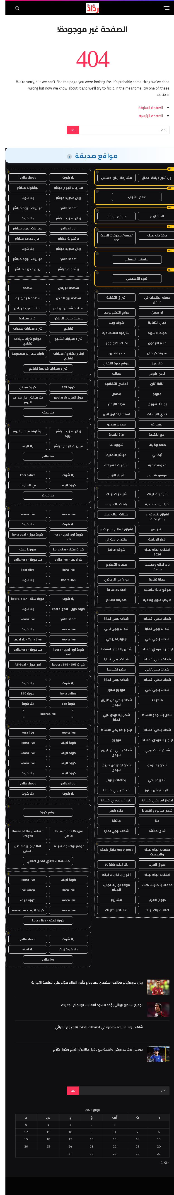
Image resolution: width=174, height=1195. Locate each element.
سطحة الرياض (63, 288)
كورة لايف (63, 485)
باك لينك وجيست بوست (151, 567)
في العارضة (22, 485)
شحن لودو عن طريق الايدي (111, 767)
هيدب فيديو (111, 424)
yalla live (42, 456)
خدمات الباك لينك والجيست (152, 852)
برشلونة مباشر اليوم (22, 431)
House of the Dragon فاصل (63, 833)
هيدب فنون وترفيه (152, 600)
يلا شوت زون (63, 949)
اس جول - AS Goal (22, 664)
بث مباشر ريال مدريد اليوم (22, 399)
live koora (22, 890)
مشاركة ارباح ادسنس (111, 178)
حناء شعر (111, 810)
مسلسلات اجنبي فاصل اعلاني (42, 861)
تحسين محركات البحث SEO (111, 237)
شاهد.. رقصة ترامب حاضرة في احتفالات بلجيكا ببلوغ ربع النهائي (93, 1027)
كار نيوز (151, 363)
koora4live (22, 475)
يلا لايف (42, 412)
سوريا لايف (22, 549)
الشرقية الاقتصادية (111, 333)
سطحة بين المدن (63, 298)
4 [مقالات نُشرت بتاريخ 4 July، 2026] (43, 1125)
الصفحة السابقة (145, 107)
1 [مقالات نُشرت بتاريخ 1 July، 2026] (109, 1125)
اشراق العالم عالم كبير (111, 529)
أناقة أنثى (152, 384)
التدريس (151, 529)
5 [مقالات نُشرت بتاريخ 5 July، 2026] (21, 1125)
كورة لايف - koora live (22, 910)
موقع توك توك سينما (63, 846)
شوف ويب (111, 323)
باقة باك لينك (152, 235)
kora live (63, 570)
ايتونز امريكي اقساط (111, 730)
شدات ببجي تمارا (111, 618)
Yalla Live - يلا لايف (22, 639)
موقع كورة (42, 812)
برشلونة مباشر (22, 188)
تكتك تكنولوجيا (111, 343)
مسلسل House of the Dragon (22, 833)
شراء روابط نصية (152, 504)
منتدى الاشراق (111, 539)
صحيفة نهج (111, 353)
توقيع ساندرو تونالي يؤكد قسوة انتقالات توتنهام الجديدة (96, 1004)
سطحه (22, 288)
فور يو (111, 740)
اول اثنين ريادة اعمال (151, 178)
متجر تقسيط (111, 669)
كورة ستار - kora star (63, 549)
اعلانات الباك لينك (111, 514)
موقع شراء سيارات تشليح (22, 341)
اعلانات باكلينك (111, 910)
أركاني (152, 455)
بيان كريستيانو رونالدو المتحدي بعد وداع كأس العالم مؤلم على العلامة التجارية (81, 982)
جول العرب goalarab (63, 397)
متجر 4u (151, 700)
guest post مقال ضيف (110, 850)
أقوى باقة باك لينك (111, 875)
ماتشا (110, 821)
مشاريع (111, 900)
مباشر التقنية (111, 455)
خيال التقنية (152, 323)
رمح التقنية (151, 434)
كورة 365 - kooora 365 (63, 664)
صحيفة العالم (111, 600)
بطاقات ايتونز (111, 780)
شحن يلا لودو (152, 765)
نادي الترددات (152, 414)
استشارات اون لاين (110, 414)
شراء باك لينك (152, 494)
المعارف (151, 424)
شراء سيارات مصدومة (22, 354)
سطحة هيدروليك (22, 298)
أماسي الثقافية (111, 384)
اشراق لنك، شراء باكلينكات (151, 516)
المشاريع (152, 216)
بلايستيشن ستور (151, 790)
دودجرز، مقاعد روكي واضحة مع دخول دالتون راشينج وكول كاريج (92, 1049)
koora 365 (63, 580)
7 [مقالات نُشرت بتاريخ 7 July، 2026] (132, 1132)
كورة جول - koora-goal (63, 609)
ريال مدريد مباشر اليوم (63, 433)
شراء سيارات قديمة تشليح (42, 368)
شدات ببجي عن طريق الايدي (111, 702)
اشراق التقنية (111, 297)
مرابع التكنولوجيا (111, 312)
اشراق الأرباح (111, 475)
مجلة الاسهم (151, 333)
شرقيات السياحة (111, 465)
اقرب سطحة (22, 318)
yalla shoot (22, 177)
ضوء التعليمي (131, 278)
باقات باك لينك (111, 504)
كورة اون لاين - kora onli (63, 536)
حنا (152, 821)
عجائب (111, 373)
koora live (63, 514)
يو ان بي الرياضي (111, 579)
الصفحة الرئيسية (145, 115)
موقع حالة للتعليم (151, 590)
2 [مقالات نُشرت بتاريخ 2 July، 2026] (86, 1125)
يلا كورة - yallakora (22, 559)
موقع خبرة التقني (111, 363)
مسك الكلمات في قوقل (152, 300)
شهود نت (111, 445)
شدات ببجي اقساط (152, 618)
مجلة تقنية (151, 579)
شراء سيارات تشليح (63, 339)
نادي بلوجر (152, 373)
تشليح (63, 328)
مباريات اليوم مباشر (63, 188)
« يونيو (159, 1162)
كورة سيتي (22, 387)
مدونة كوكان (152, 353)
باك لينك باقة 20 (111, 864)
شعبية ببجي (152, 780)
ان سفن (151, 312)
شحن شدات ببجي (151, 750)
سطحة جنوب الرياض (63, 318)
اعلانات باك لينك (152, 910)
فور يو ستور (111, 690)
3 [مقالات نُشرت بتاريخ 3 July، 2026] (65, 1125)
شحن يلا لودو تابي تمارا (111, 717)
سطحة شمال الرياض (63, 308)
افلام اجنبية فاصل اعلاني (22, 848)
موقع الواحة (111, 216)
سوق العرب (151, 864)
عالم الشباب (131, 197)
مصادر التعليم (111, 564)
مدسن (111, 394)
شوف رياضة (111, 550)
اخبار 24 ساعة (111, 590)
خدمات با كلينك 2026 (151, 885)
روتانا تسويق (151, 404)
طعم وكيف (151, 445)
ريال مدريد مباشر (63, 198)
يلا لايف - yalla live (63, 559)
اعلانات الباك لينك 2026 (152, 552)
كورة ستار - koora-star (22, 599)
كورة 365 (63, 387)
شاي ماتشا (151, 831)
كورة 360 (22, 693)
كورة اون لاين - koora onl (63, 652)
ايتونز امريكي (111, 639)
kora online (63, 693)
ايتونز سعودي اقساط (152, 649)
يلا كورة (43, 495)
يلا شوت (63, 177)
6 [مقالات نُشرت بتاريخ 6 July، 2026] (153, 1132)
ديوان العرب (151, 900)
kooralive (22, 570)
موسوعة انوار (152, 475)
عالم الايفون (152, 343)
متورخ (151, 394)
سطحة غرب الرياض (22, 308)
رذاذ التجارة (111, 434)
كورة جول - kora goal (22, 534)
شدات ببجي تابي (111, 629)
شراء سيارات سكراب (22, 328)
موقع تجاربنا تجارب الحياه (111, 887)
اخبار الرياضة (152, 539)
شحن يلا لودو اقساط (111, 649)
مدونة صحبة (152, 465)
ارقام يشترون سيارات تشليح (63, 356)
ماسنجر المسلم (131, 259)
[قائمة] (161, 8)
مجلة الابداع (111, 404)
